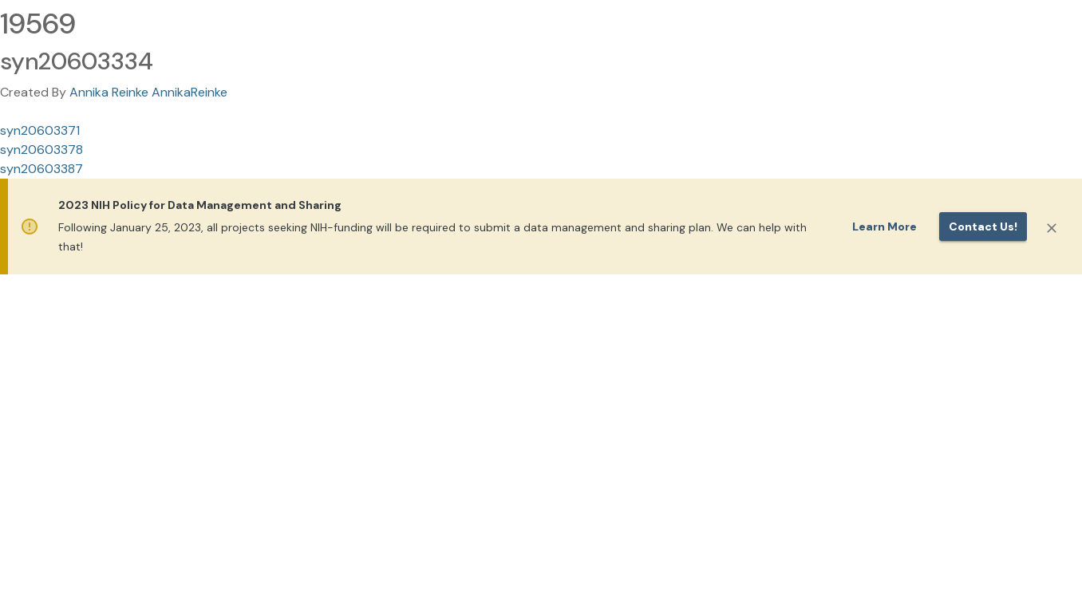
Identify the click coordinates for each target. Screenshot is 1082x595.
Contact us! (983, 226)
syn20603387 (41, 168)
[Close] (1052, 228)
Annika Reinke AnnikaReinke (148, 92)
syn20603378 (41, 149)
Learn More (884, 226)
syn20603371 (40, 130)
